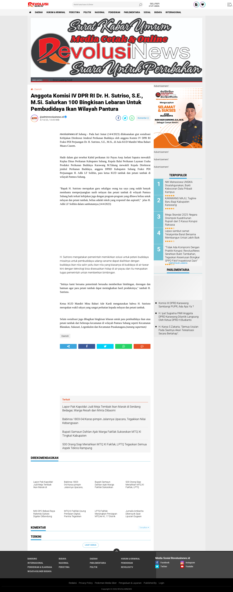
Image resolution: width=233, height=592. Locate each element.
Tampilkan (144, 528)
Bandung (32, 558)
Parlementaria (132, 12)
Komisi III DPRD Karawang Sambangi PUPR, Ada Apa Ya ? (176, 305)
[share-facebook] (118, 118)
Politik (87, 12)
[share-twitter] (125, 118)
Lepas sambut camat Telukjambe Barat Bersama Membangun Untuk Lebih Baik (182, 234)
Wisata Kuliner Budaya (39, 571)
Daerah (39, 12)
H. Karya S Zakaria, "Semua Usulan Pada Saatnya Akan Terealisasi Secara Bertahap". (178, 330)
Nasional (100, 12)
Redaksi (73, 583)
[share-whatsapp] (131, 118)
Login (161, 583)
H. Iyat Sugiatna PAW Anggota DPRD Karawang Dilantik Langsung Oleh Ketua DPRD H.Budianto (179, 317)
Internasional (173, 12)
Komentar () (143, 118)
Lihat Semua (90, 545)
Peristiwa (74, 12)
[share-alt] (68, 346)
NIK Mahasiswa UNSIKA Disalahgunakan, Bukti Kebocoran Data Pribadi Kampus (179, 187)
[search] (107, 4)
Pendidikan (114, 12)
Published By (150, 583)
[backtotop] (116, 552)
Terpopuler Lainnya (178, 263)
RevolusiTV (127, 567)
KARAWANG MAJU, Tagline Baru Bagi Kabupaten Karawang (180, 202)
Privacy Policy (86, 583)
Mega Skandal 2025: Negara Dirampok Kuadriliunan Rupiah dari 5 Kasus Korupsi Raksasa (181, 219)
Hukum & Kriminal (55, 12)
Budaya (158, 12)
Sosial (147, 12)
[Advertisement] (44, 173)
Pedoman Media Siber (106, 583)
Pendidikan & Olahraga (40, 567)
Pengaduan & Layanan (130, 583)
